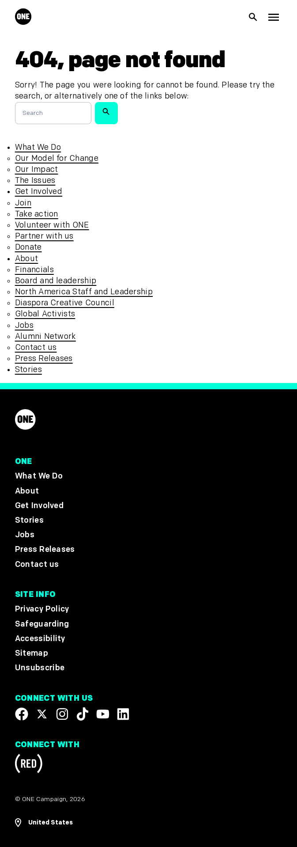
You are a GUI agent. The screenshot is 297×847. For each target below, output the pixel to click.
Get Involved (38, 191)
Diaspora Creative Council (64, 303)
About (26, 258)
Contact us (36, 347)
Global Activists (45, 314)
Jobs (24, 325)
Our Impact (36, 169)
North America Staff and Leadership (84, 291)
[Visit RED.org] (28, 765)
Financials (34, 269)
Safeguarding (42, 624)
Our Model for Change (56, 158)
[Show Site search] (253, 17)
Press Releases (44, 358)
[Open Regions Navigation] (148, 822)
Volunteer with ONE (52, 225)
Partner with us (44, 236)
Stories (28, 369)
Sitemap (31, 653)
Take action (36, 214)
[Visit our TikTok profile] (82, 714)
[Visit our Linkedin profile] (123, 714)
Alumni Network (45, 336)
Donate (28, 247)
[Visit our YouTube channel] (102, 714)
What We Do (38, 147)
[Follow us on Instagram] (62, 714)
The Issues (35, 180)
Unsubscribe (40, 668)
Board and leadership (56, 280)
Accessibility (40, 638)
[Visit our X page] (42, 714)
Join (23, 203)
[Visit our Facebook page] (21, 714)
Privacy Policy (42, 609)
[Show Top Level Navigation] (273, 16)
